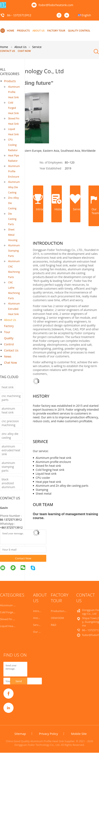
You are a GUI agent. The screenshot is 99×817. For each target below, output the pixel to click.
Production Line (60, 611)
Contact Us (7, 51)
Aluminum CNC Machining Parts (14, 269)
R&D (53, 625)
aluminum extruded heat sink (11, 450)
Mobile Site (78, 733)
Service (37, 625)
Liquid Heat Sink (13, 131)
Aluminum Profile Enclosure (14, 171)
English (86, 15)
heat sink (8, 387)
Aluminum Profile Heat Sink (14, 92)
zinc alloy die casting (10, 436)
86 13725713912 (11, 519)
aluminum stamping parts (8, 466)
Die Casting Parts (12, 219)
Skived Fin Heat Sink (13, 121)
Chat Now (24, 51)
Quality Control (79, 30)
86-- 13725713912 (19, 15)
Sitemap (20, 733)
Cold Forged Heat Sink (13, 108)
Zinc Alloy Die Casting (13, 203)
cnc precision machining (10, 423)
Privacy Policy (48, 733)
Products (23, 30)
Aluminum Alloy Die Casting (14, 187)
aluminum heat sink (8, 410)
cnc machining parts (11, 398)
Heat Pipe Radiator (13, 158)
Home (7, 31)
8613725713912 (12, 527)
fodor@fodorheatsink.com (56, 5)
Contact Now (23, 558)
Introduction (40, 611)
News (7, 356)
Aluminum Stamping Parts (14, 251)
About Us (39, 30)
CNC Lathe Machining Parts (14, 290)
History (37, 618)
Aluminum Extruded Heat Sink (14, 309)
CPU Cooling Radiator (13, 145)
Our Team (39, 632)
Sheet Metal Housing (12, 235)
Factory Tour (56, 30)
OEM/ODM (57, 618)
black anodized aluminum (8, 483)
